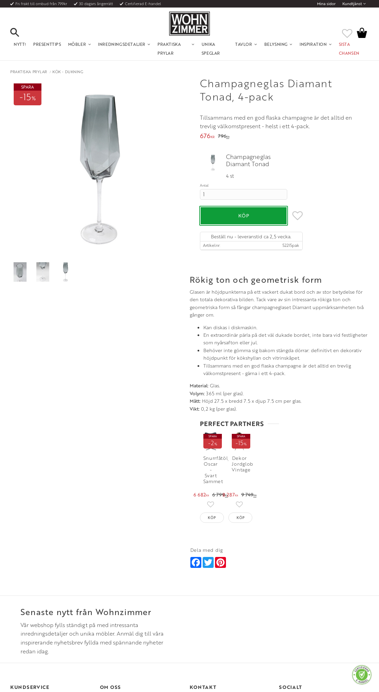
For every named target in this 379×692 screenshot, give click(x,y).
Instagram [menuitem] (295, 602)
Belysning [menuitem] (276, 44)
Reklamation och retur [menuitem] (31, 635)
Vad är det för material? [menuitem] (32, 627)
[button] (20, 33)
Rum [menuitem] (104, 618)
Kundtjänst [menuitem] (352, 3)
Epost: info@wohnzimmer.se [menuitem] (216, 618)
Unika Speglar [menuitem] (211, 48)
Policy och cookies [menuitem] (27, 643)
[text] (207, 137)
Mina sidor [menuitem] (326, 3)
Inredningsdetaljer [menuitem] (122, 44)
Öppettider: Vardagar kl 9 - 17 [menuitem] (217, 602)
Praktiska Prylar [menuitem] (169, 48)
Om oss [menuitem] (107, 602)
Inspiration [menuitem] (313, 44)
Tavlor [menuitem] (243, 44)
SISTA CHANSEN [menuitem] (349, 48)
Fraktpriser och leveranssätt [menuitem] (36, 618)
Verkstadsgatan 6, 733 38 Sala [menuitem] (216, 627)
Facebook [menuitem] (295, 610)
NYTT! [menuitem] (20, 44)
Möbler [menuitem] (77, 44)
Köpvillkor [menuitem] (20, 610)
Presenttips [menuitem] (47, 44)
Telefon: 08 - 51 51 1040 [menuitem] (211, 610)
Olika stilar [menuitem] (110, 610)
